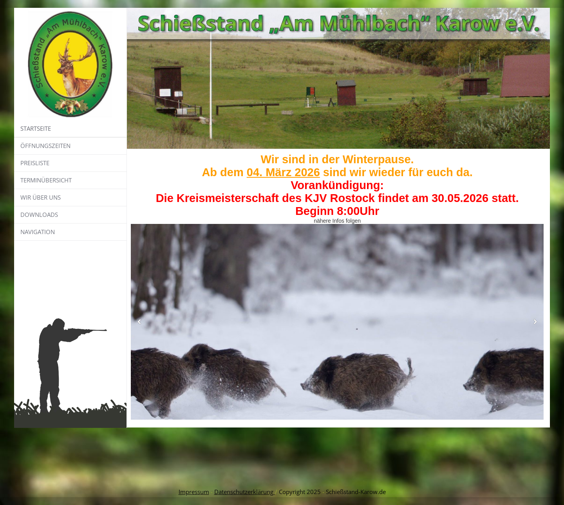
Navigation (37, 232)
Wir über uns (40, 197)
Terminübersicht (46, 180)
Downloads (39, 214)
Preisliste (34, 163)
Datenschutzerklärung (244, 492)
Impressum (194, 492)
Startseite (35, 128)
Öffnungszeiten (45, 146)
